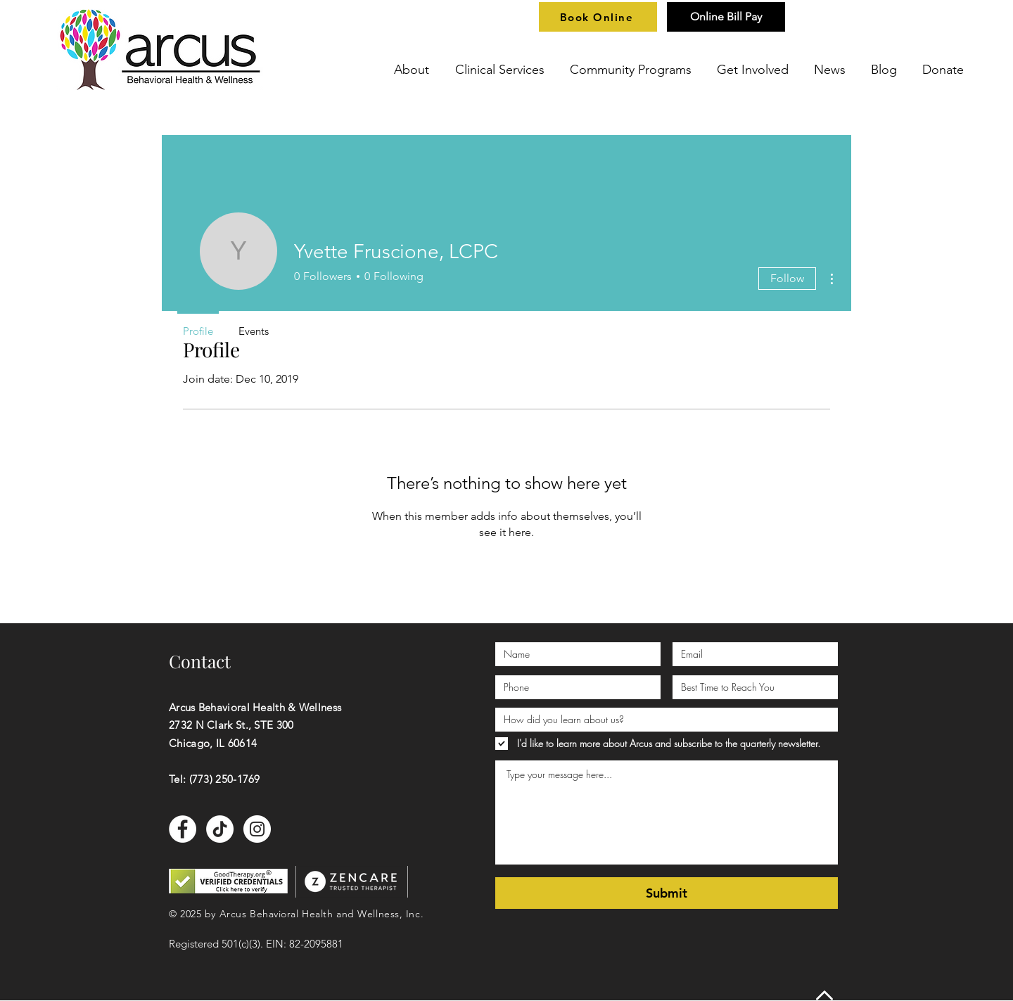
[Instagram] (257, 829)
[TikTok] (220, 829)
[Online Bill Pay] (726, 17)
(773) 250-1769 (224, 779)
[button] (414, 69)
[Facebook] (182, 829)
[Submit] (666, 893)
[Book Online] (598, 17)
